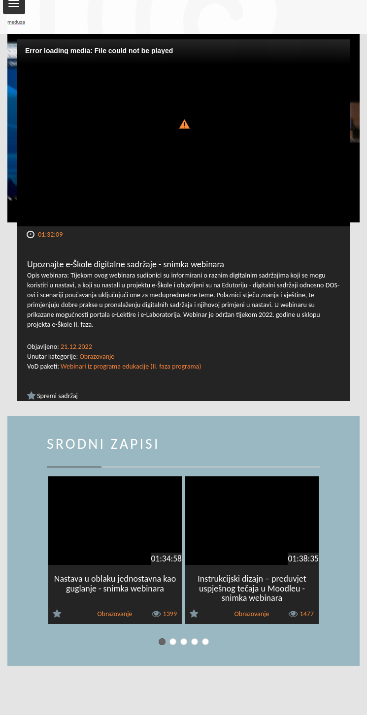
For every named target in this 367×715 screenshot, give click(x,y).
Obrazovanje (96, 356)
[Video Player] (183, 132)
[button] (183, 120)
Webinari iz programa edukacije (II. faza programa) (131, 366)
